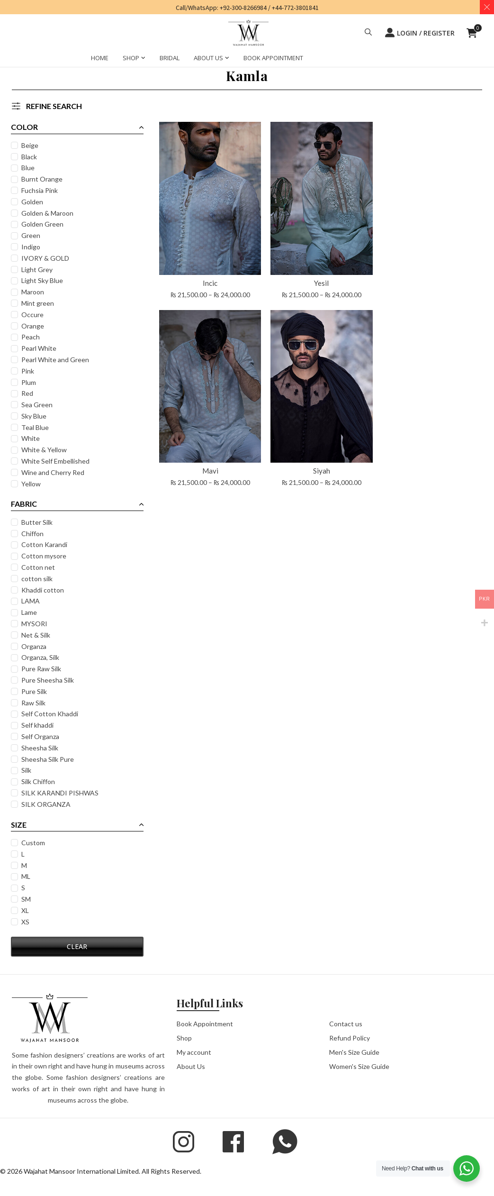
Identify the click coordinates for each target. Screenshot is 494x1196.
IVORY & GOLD (46, 258)
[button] (368, 33)
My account (194, 1052)
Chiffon (33, 534)
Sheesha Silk (40, 748)
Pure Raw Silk (42, 669)
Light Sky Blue (43, 280)
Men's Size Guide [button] (354, 1052)
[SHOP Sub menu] (143, 59)
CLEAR (69, 946)
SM (27, 899)
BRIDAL (170, 58)
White (31, 438)
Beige (30, 145)
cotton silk (38, 579)
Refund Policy (349, 1037)
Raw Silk (34, 703)
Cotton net (39, 567)
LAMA (31, 601)
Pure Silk (35, 691)
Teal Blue (36, 427)
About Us (191, 1066)
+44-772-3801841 (295, 7)
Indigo (31, 247)
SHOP (131, 58)
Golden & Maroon (48, 213)
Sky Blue (34, 416)
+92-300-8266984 (243, 7)
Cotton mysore (44, 556)
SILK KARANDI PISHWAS (60, 793)
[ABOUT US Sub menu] (227, 59)
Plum (29, 382)
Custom (34, 843)
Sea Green (38, 405)
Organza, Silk (41, 657)
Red (28, 393)
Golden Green (43, 224)
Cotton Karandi (45, 544)
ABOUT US (208, 58)
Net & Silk (36, 635)
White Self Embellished (56, 461)
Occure (33, 314)
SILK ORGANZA (47, 804)
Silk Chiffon (39, 781)
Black (30, 157)
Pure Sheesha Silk (48, 680)
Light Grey (38, 269)
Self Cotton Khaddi (50, 714)
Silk (27, 770)
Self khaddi (38, 725)
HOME (99, 58)
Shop (184, 1037)
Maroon (33, 292)
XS (26, 922)
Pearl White (39, 348)
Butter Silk (38, 522)
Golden (33, 202)
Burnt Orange (42, 179)
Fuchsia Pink (40, 190)
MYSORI (35, 624)
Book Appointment (205, 1023)
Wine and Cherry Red (53, 472)
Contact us (345, 1023)
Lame (30, 612)
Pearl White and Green (56, 360)
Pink (28, 371)
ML (26, 876)
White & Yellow (45, 450)
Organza (34, 646)
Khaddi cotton (43, 590)
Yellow (32, 484)
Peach (31, 337)
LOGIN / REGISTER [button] (420, 32)
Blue (29, 168)
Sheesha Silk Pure (48, 759)
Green (31, 235)
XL (26, 910)
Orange (33, 326)
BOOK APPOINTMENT (273, 58)
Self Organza (41, 736)
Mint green (38, 303)
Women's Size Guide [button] (359, 1066)
